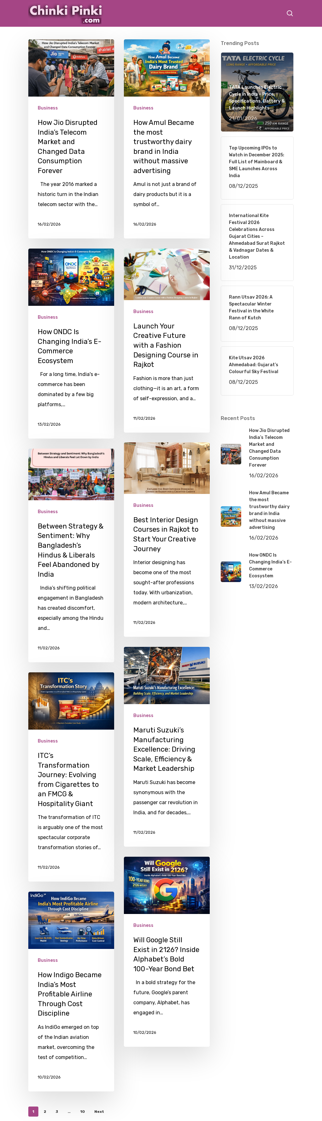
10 (82, 1111)
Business (48, 108)
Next (99, 1111)
